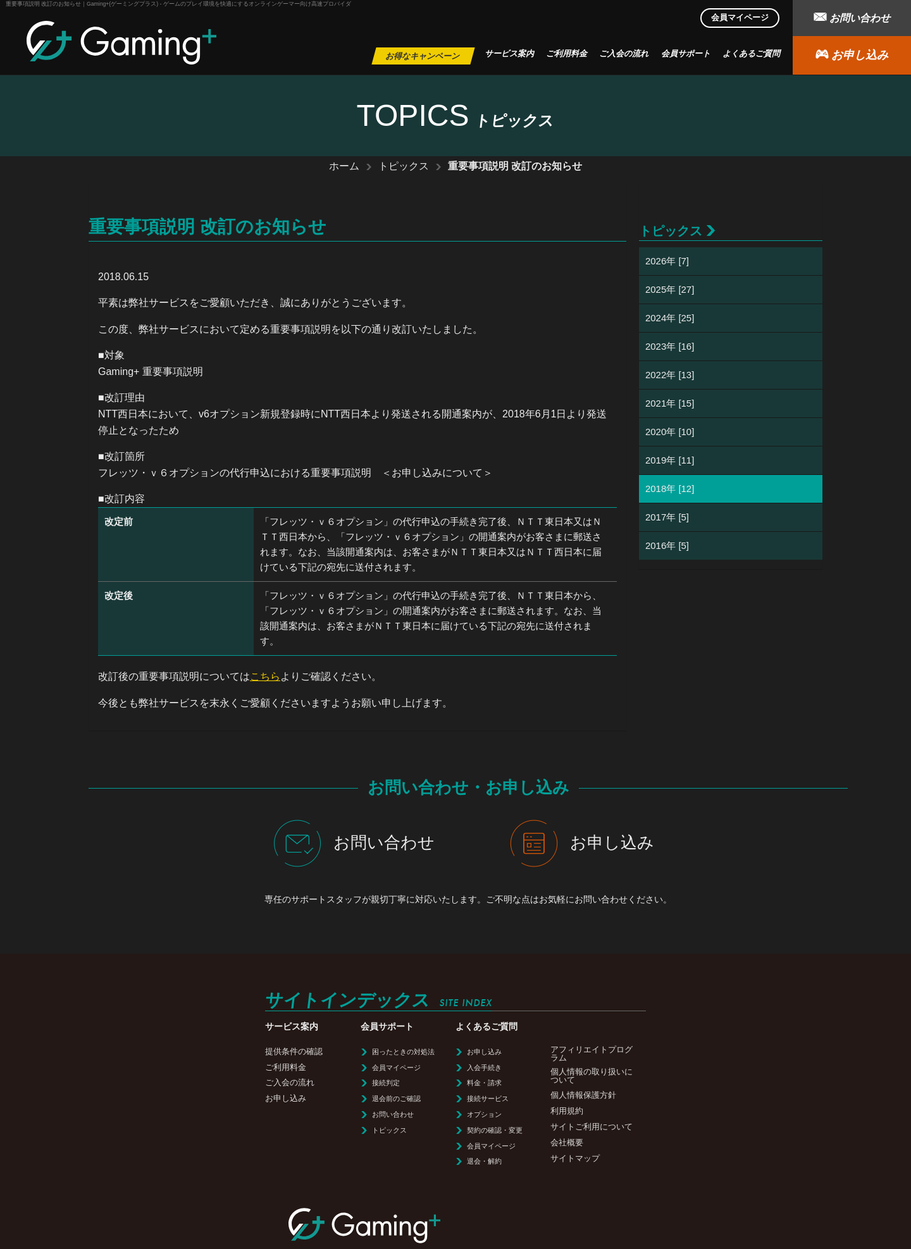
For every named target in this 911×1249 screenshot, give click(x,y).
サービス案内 (509, 53)
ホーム (344, 166)
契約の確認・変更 (305, 1130)
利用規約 (377, 1111)
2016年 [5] (667, 545)
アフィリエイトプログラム (402, 1053)
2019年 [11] (670, 460)
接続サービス (298, 1098)
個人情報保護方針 (393, 1095)
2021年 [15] (670, 403)
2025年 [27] (670, 289)
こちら (265, 676)
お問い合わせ (851, 16)
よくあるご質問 (751, 53)
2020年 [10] (670, 431)
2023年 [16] (670, 346)
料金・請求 (294, 1082)
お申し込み (851, 54)
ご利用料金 (566, 53)
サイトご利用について (402, 1127)
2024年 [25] (670, 317)
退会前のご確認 (206, 1098)
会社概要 (377, 1142)
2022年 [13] (670, 374)
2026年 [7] (667, 260)
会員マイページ (740, 17)
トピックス (403, 166)
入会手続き (294, 1067)
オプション (294, 1114)
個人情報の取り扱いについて (402, 1075)
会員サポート (685, 53)
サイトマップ (385, 1158)
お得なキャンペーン (423, 56)
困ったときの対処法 (213, 1051)
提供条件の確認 (104, 1051)
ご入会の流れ (623, 53)
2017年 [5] (667, 517)
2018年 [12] (670, 488)
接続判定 (196, 1082)
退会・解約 (294, 1161)
